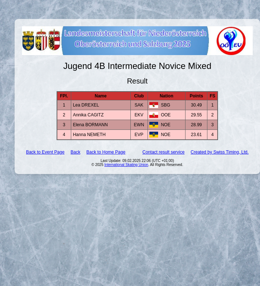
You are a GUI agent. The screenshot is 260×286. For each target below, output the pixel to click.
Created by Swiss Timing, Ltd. (220, 152)
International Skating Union (126, 165)
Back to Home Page (106, 152)
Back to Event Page (45, 152)
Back (75, 152)
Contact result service (163, 152)
